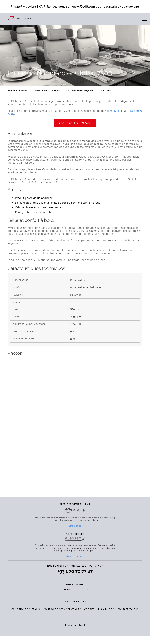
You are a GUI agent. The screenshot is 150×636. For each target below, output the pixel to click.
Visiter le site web (75, 556)
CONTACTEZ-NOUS (128, 609)
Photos (106, 90)
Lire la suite (75, 525)
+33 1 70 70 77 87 (75, 571)
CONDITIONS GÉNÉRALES (25, 609)
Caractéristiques (80, 90)
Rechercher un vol (75, 123)
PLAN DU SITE (106, 609)
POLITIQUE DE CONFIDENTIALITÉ (62, 609)
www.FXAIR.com (83, 6)
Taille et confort (47, 90)
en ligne (114, 110)
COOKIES (89, 609)
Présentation (17, 90)
